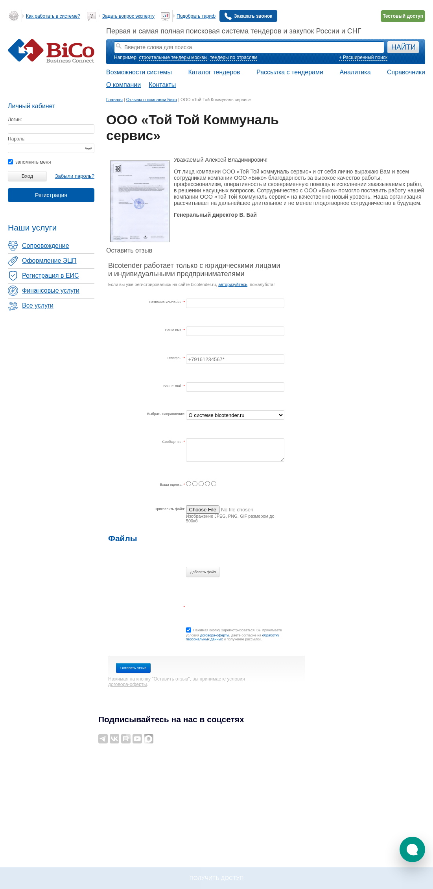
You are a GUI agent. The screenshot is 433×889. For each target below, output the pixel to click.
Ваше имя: (174, 330)
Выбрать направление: (166, 414)
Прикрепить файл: (170, 509)
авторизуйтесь (232, 284)
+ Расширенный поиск (363, 57)
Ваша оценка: (172, 485)
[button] (412, 849)
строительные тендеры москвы (173, 57)
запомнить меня (29, 162)
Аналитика (354, 72)
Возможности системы (139, 72)
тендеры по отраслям (233, 57)
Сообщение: (173, 442)
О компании (123, 84)
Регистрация (51, 195)
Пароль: (17, 139)
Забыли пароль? (74, 176)
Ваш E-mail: (173, 386)
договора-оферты (214, 635)
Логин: (15, 119)
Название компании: (166, 302)
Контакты (162, 84)
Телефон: (175, 358)
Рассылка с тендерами (289, 72)
